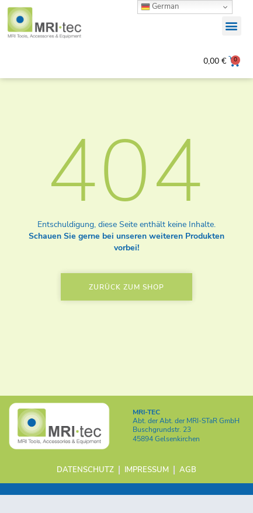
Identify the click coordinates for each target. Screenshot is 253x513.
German (160, 6)
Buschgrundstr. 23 (162, 447)
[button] (231, 26)
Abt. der (186, 438)
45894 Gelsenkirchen (166, 456)
